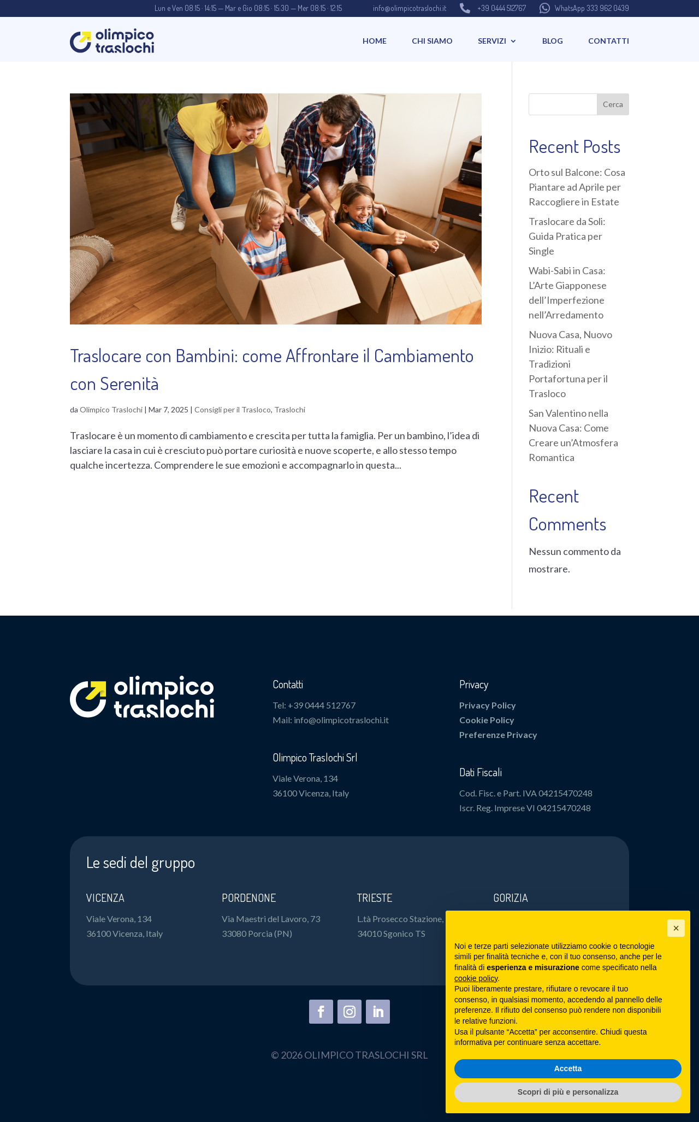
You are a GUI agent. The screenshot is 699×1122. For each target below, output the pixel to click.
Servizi (492, 40)
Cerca (613, 104)
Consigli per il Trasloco (232, 409)
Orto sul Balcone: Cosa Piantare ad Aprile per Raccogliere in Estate (577, 187)
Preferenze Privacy (498, 734)
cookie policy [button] (475, 978)
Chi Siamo (432, 40)
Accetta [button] (568, 1068)
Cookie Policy (486, 719)
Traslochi (289, 409)
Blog (552, 40)
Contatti (608, 40)
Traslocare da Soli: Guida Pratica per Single (567, 236)
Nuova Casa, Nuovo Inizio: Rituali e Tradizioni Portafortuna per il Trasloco (570, 363)
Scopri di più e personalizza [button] (568, 1092)
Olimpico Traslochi (111, 409)
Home (375, 40)
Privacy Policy (487, 705)
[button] (676, 928)
